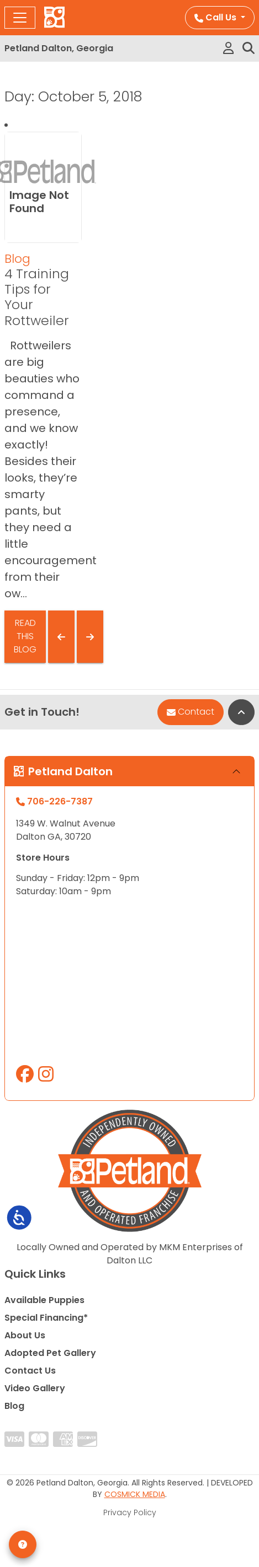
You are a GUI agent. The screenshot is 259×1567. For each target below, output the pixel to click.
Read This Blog (25, 636)
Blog (17, 258)
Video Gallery (34, 1388)
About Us (24, 1335)
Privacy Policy (129, 1512)
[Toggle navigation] (19, 18)
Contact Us (30, 1370)
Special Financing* (46, 1317)
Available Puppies (44, 1300)
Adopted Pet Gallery (50, 1353)
